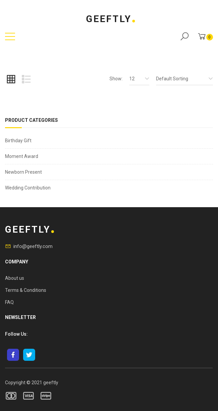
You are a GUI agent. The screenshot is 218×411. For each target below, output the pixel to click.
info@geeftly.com (33, 246)
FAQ (9, 302)
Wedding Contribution (28, 187)
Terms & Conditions (25, 290)
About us (14, 278)
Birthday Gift (18, 140)
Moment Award (21, 156)
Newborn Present (23, 172)
